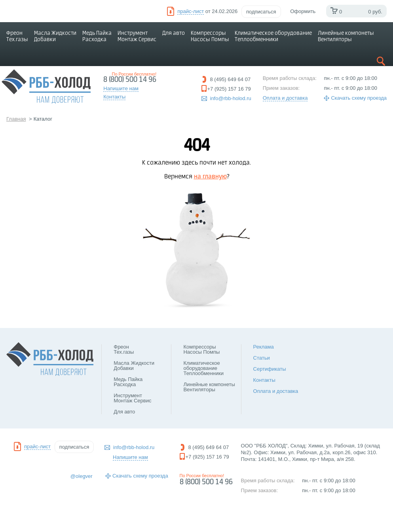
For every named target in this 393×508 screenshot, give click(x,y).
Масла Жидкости (55, 36)
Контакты (264, 380)
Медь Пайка (97, 36)
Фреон (17, 36)
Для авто (173, 33)
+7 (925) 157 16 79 (229, 89)
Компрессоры (210, 36)
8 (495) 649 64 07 (230, 79)
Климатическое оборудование (273, 36)
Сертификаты (269, 369)
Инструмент (137, 36)
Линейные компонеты (346, 36)
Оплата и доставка (285, 98)
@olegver (81, 476)
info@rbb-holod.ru (230, 98)
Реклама (263, 347)
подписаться (261, 12)
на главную (210, 176)
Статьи (261, 358)
